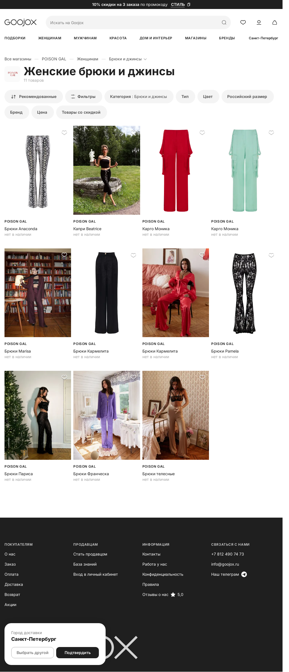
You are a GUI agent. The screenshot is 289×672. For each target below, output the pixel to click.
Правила (154, 584)
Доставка (13, 584)
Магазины (200, 38)
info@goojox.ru (230, 564)
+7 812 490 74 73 (232, 554)
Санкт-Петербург (270, 38)
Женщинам (50, 38)
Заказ (10, 564)
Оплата (11, 574)
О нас (9, 554)
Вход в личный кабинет (97, 574)
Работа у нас (158, 564)
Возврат (12, 594)
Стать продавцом (92, 554)
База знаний (86, 564)
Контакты (155, 554)
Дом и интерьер (159, 38)
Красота (121, 38)
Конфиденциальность (166, 574)
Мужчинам (87, 38)
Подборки (15, 38)
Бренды (233, 38)
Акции (10, 604)
